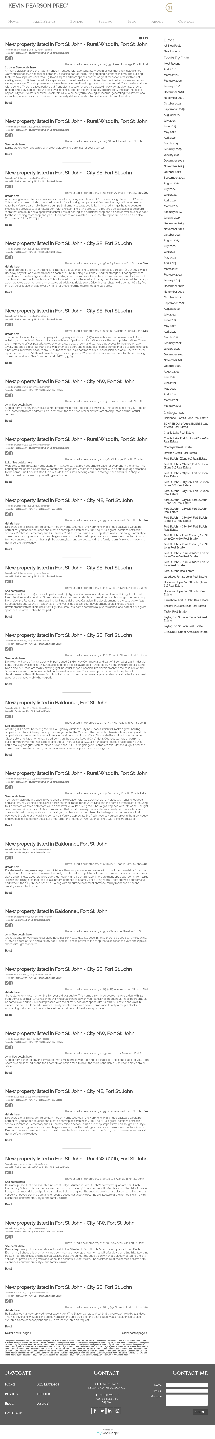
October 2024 (172, 172)
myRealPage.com (107, 1433)
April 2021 (170, 394)
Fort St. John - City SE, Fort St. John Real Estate (38, 181)
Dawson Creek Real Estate (51, 1343)
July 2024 (170, 189)
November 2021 (174, 360)
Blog (132, 21)
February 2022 (173, 343)
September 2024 (174, 177)
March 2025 (171, 143)
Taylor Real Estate (24, 1355)
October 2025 (172, 103)
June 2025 (170, 126)
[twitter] (102, 1411)
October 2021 (172, 366)
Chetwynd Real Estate (29, 1343)
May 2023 (170, 257)
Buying (11, 1394)
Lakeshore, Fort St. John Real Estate (112, 1353)
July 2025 (170, 120)
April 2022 (170, 331)
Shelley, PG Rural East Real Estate (185, 606)
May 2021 (170, 388)
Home (13, 21)
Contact (186, 21)
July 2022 (170, 314)
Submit (200, 1412)
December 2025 (174, 92)
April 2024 (170, 200)
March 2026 (171, 75)
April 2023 (170, 263)
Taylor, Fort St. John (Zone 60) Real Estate (51, 1355)
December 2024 (174, 160)
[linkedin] (110, 1411)
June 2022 (170, 320)
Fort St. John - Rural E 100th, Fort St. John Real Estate (120, 1349)
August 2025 (172, 115)
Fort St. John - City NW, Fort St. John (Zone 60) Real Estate (69, 1345)
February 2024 (173, 212)
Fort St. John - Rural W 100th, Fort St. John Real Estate (42, 52)
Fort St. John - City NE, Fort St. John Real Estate (38, 509)
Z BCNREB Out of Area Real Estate (113, 1355)
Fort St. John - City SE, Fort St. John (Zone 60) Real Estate (185, 501)
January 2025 (172, 154)
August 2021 (171, 371)
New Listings (172, 51)
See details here (26, 67)
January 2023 (172, 280)
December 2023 (174, 223)
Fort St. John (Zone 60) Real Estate (78, 1343)
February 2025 (173, 149)
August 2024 (172, 183)
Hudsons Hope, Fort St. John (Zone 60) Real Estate (38, 1353)
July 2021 (169, 377)
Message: (156, 1396)
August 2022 (172, 308)
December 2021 (173, 354)
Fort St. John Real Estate (116, 1351)
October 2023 (172, 234)
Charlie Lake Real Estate (106, 1341)
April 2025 (170, 137)
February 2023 (173, 274)
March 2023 (171, 269)
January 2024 (172, 217)
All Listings (48, 1384)
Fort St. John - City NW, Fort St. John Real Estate (39, 390)
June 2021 (170, 383)
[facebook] (95, 1411)
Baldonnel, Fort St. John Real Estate (32, 711)
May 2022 (170, 326)
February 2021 (172, 405)
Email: (157, 1390)
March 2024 (171, 206)
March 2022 (171, 337)
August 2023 (172, 240)
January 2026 (172, 86)
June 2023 (170, 251)
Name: (158, 1385)
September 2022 (174, 303)
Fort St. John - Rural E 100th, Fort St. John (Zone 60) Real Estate (68, 1349)
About (43, 1403)
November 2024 (174, 166)
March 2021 (171, 400)
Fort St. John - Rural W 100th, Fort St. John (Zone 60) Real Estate (186, 555)
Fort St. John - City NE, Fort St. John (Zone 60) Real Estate (119, 1343)
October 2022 (172, 297)
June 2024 (170, 194)
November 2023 (174, 229)
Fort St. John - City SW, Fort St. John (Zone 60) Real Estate (116, 1347)
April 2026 (170, 69)
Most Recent (172, 63)
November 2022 (174, 291)
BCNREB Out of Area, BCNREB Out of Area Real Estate (71, 1341)
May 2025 (170, 132)
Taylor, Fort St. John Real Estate (83, 1355)
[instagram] (118, 1411)
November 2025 (174, 97)
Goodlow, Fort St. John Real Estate (185, 576)
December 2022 (174, 286)
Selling (44, 1394)
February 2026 (173, 80)
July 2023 (170, 246)
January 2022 (172, 348)
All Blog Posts (172, 45)
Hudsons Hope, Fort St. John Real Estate (78, 1353)
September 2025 (174, 109)
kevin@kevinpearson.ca (106, 1388)
